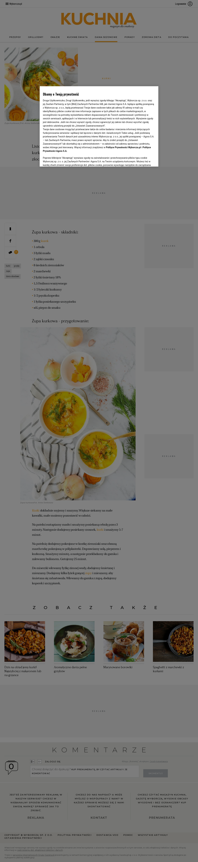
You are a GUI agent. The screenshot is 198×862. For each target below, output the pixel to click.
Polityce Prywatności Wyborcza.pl (123, 147)
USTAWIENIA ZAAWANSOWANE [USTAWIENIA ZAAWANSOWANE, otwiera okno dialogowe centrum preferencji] (64, 160)
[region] (99, 126)
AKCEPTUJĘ (144, 160)
